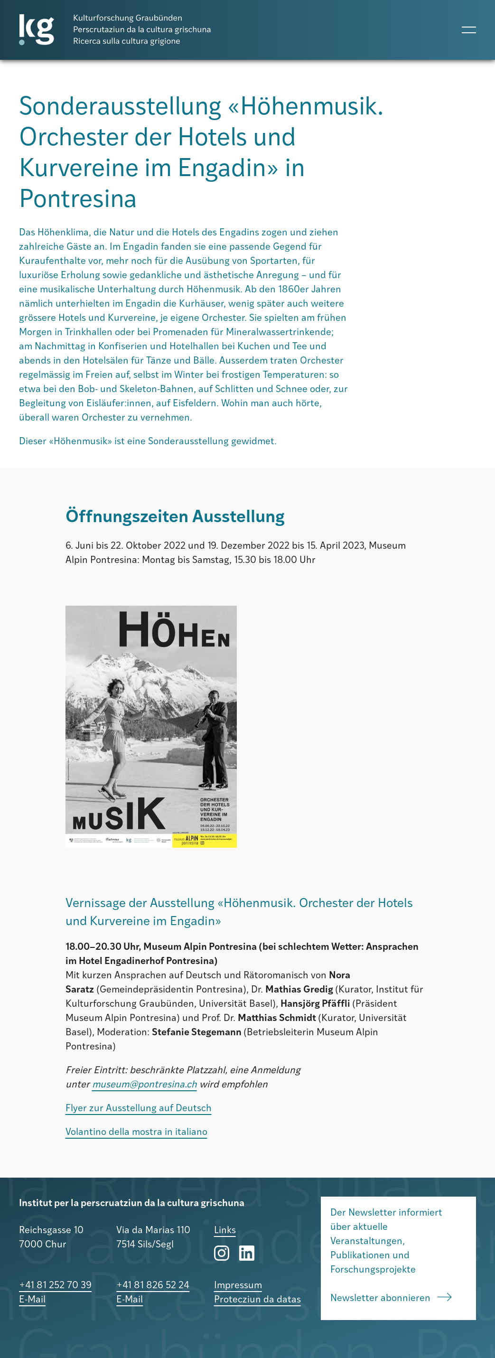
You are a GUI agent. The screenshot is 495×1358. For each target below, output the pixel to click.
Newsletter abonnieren (391, 1298)
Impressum (238, 1286)
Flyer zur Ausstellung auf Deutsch (138, 1109)
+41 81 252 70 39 (55, 1286)
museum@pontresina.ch (144, 1085)
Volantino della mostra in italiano (136, 1132)
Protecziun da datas (257, 1300)
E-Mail (32, 1300)
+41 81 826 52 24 (152, 1286)
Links (225, 1231)
